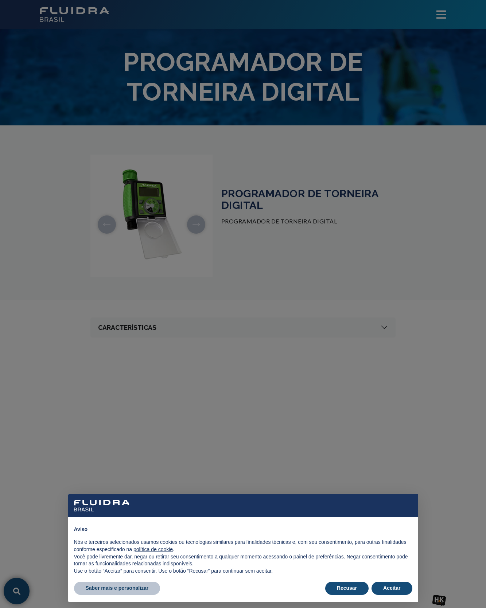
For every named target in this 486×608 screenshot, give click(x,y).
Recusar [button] (347, 588)
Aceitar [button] (391, 588)
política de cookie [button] (153, 549)
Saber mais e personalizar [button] (117, 588)
